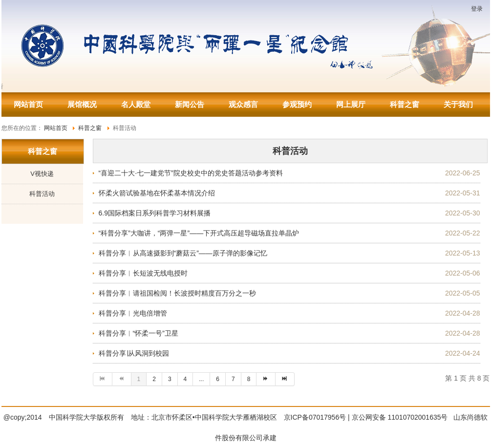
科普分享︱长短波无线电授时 (143, 273)
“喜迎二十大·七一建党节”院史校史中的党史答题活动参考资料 (191, 173)
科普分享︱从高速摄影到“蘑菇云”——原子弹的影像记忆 (183, 253)
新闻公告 (189, 104)
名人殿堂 (135, 104)
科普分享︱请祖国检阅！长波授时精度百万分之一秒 (177, 293)
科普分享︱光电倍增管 (133, 313)
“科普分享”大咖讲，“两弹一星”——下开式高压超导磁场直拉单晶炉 (199, 233)
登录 (477, 8)
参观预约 (297, 104)
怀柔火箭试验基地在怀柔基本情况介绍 (157, 193)
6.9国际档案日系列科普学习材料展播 (155, 213)
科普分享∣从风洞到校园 (134, 353)
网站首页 (28, 104)
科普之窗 (404, 104)
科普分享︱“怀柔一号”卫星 (138, 333)
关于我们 (458, 104)
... (201, 379)
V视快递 (42, 173)
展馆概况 (82, 104)
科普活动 (42, 193)
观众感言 (243, 104)
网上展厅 (350, 104)
